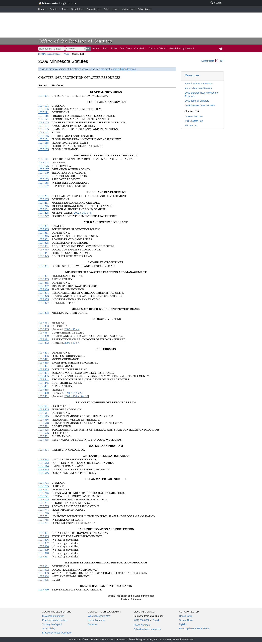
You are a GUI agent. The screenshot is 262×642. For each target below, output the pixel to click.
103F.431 (43, 372)
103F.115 (43, 115)
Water (66, 54)
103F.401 (43, 352)
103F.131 (43, 125)
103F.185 (43, 182)
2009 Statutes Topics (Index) (200, 105)
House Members (96, 620)
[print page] (221, 48)
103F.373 (43, 296)
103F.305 (43, 229)
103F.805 (43, 536)
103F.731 (43, 502)
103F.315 (43, 236)
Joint (64, 9)
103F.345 (43, 256)
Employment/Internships (54, 620)
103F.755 (43, 519)
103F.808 (43, 546)
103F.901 (43, 566)
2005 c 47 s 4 (71, 329)
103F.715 (43, 492)
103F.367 (43, 286)
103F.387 (43, 332)
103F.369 (43, 289)
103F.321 (43, 239)
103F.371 (43, 292)
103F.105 (43, 109)
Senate (53, 9)
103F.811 (43, 556)
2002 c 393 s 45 (83, 212)
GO (88, 48)
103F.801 (43, 532)
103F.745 (43, 513)
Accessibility (48, 628)
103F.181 (43, 176)
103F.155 (43, 142)
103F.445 (43, 382)
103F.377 (43, 302)
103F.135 (43, 129)
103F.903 (43, 573)
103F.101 (43, 105)
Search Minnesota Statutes (199, 83)
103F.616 (43, 472)
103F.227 (43, 216)
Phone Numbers (142, 625)
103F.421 (43, 366)
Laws (106, 48)
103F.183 (43, 179)
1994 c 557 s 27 (73, 393)
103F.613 (43, 462)
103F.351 (43, 266)
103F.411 (43, 359)
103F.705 (43, 486)
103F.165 (43, 149)
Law (115, 9)
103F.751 (43, 516)
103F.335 (43, 249)
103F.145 (43, 136)
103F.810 (43, 553)
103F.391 (43, 339)
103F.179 (43, 172)
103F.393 (43, 342)
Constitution (140, 48)
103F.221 (43, 209)
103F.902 (43, 569)
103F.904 (43, 576)
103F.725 (43, 499)
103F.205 (43, 199)
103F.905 (43, 579)
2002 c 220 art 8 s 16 (76, 396)
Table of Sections (194, 116)
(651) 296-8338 (142, 620)
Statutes (96, 48)
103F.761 (43, 523)
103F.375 (43, 299)
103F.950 (43, 589)
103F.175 (43, 166)
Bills (106, 9)
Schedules (76, 9)
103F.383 (43, 326)
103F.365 (43, 282)
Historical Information (53, 616)
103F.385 (43, 329)
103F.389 (43, 336)
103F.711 (43, 489)
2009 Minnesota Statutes (49, 54)
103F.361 (43, 275)
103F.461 (43, 396)
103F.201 (43, 196)
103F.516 (43, 419)
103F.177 (43, 169)
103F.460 (43, 393)
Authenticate (207, 61)
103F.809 (43, 549)
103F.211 (43, 202)
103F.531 (43, 436)
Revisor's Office (157, 48)
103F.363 (43, 279)
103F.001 (43, 95)
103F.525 (43, 429)
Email (156, 620)
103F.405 (43, 356)
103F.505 (43, 409)
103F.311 (43, 232)
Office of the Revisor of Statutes (75, 41)
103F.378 (43, 312)
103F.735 (43, 506)
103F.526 (43, 433)
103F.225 (43, 212)
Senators (92, 624)
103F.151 (43, 139)
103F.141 (43, 132)
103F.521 (43, 426)
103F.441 (43, 379)
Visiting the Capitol (52, 624)
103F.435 (43, 376)
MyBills (182, 624)
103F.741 (43, 509)
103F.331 (43, 246)
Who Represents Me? (99, 616)
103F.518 (43, 423)
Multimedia (127, 9)
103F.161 (43, 146)
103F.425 (43, 369)
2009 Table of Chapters (197, 100)
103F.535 (43, 439)
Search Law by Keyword (181, 48)
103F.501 (43, 406)
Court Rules (126, 48)
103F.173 (43, 162)
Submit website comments (147, 629)
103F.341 (43, 252)
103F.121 (43, 119)
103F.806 (43, 539)
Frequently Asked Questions (57, 632)
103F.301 (43, 226)
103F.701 (43, 482)
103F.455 (43, 389)
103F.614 (43, 466)
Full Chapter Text (194, 121)
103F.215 (43, 206)
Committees (93, 9)
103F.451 (43, 386)
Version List (191, 125)
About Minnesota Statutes (198, 88)
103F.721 (43, 496)
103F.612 (43, 459)
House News (185, 616)
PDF (219, 61)
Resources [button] (192, 75)
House (41, 9)
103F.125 (43, 122)
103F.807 (43, 543)
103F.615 (43, 469)
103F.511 (43, 412)
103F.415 (43, 362)
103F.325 (43, 242)
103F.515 (43, 416)
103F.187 (43, 186)
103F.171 (43, 159)
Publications (144, 9)
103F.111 (43, 112)
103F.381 (43, 322)
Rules (114, 48)
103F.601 (43, 449)
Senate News (186, 620)
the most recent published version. (119, 69)
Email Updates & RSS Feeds (194, 628)
